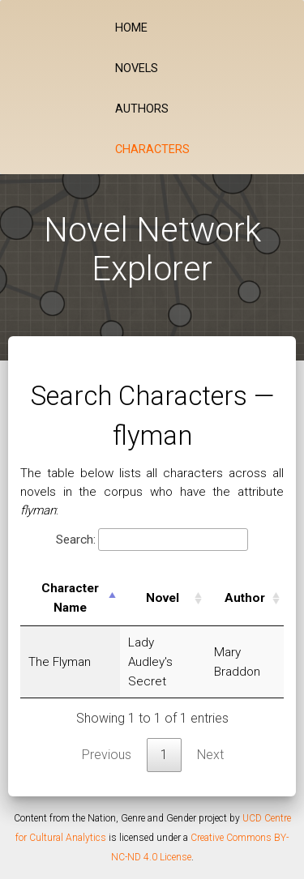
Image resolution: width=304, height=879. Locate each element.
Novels (136, 68)
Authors (142, 109)
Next (210, 754)
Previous (106, 754)
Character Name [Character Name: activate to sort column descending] (70, 598)
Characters (152, 149)
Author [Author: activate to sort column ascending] (245, 598)
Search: (152, 540)
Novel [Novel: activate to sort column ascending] (162, 598)
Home (131, 28)
